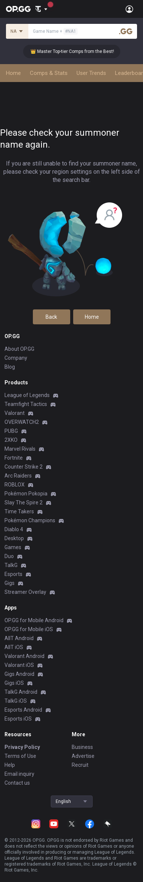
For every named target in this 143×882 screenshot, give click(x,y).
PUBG (11, 431)
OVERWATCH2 (21, 422)
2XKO (11, 440)
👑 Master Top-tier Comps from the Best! (76, 51)
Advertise (83, 756)
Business (82, 747)
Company (15, 358)
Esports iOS (18, 719)
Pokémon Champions (29, 520)
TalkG (11, 565)
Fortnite (13, 458)
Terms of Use (20, 756)
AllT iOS (13, 647)
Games (12, 547)
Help (9, 765)
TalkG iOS (15, 701)
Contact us (17, 783)
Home (13, 73)
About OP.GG (19, 349)
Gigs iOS (14, 683)
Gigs (9, 583)
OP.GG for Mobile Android (33, 620)
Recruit (80, 765)
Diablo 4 (13, 529)
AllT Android (19, 638)
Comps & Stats (49, 73)
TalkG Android (20, 692)
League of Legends (27, 395)
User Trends (91, 73)
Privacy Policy (22, 747)
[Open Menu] (129, 8)
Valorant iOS (19, 665)
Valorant (14, 413)
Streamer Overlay (25, 592)
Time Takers (19, 511)
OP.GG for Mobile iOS (28, 629)
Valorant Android (24, 656)
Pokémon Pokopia (25, 494)
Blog (9, 367)
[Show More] (41, 8)
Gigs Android (19, 674)
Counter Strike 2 (23, 467)
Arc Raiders (18, 476)
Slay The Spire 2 (23, 502)
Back (51, 317)
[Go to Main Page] (18, 9)
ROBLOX (14, 485)
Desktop (14, 538)
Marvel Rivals (19, 449)
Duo (9, 556)
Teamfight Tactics (25, 404)
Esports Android (23, 710)
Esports (13, 574)
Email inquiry (19, 774)
